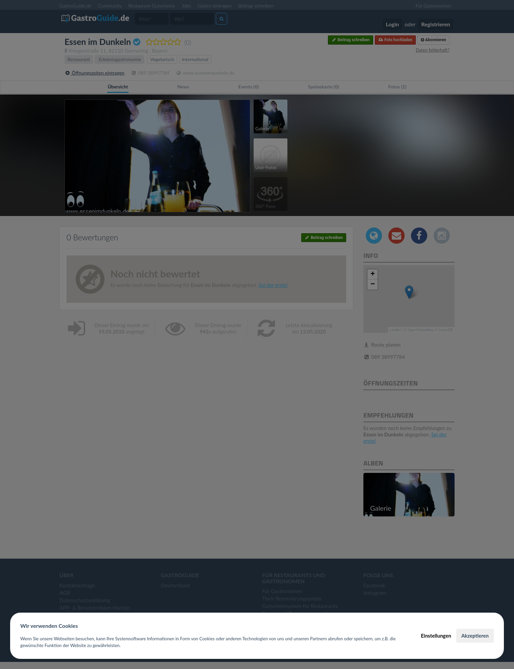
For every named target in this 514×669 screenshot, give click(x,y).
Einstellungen (436, 636)
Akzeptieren (475, 636)
